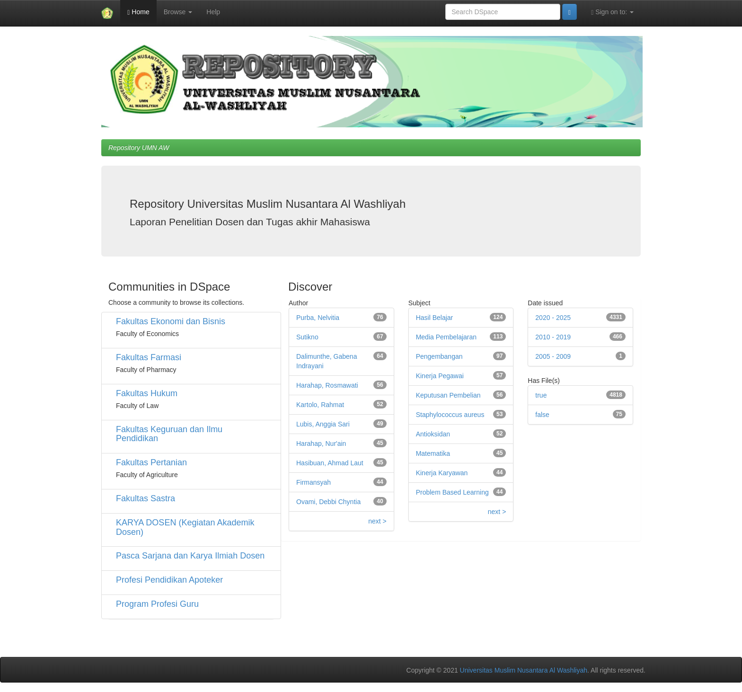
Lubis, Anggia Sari (323, 424)
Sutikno (307, 337)
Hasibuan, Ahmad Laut (329, 463)
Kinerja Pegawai (440, 376)
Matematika (433, 453)
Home (138, 12)
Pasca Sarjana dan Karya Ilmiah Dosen (190, 555)
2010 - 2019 (553, 337)
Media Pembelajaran (446, 337)
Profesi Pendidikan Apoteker (169, 580)
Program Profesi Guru (157, 604)
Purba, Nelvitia (317, 317)
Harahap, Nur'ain (321, 443)
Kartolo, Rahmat (320, 404)
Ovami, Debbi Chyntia (328, 502)
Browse (178, 12)
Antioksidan (433, 434)
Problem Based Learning (452, 492)
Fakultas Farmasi (148, 357)
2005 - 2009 (553, 356)
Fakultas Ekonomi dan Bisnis (170, 321)
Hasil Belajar (434, 317)
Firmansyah (313, 482)
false (542, 414)
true (541, 395)
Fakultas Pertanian (151, 462)
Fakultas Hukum (146, 393)
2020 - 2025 (553, 317)
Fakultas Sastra (145, 498)
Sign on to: (612, 12)
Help (213, 12)
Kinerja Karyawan (442, 473)
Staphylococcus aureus (450, 414)
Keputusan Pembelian (448, 395)
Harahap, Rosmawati (327, 385)
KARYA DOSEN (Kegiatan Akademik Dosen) (185, 527)
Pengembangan (439, 356)
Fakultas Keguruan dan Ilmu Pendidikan (169, 434)
